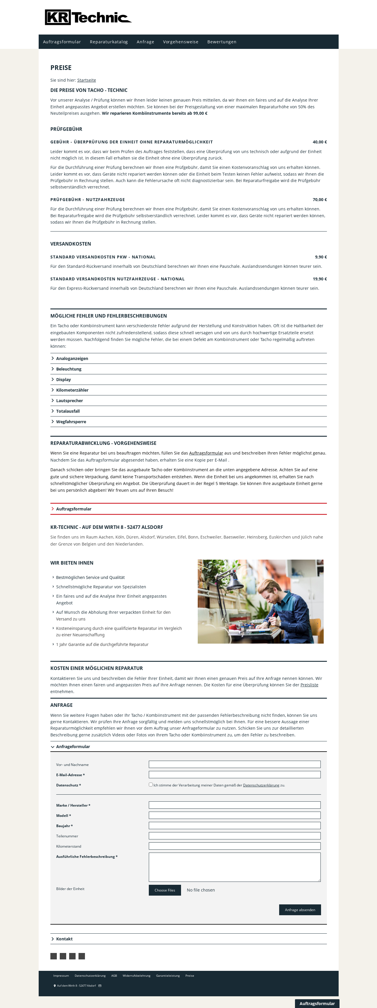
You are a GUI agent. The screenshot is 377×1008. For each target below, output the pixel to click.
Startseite (86, 80)
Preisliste (309, 685)
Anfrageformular (73, 746)
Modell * (63, 815)
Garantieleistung (168, 975)
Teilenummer (67, 836)
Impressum (61, 975)
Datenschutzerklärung (261, 785)
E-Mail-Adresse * (70, 774)
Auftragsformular (73, 509)
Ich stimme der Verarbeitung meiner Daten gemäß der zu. (217, 785)
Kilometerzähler (72, 390)
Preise (189, 975)
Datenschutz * (68, 785)
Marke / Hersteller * (73, 805)
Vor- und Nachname (72, 764)
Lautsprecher (69, 400)
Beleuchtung (68, 369)
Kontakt (64, 939)
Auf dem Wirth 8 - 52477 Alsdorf (74, 986)
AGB (114, 975)
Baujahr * (64, 825)
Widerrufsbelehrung (136, 975)
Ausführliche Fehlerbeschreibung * (87, 856)
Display (63, 379)
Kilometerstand (68, 846)
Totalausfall (68, 411)
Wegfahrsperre (71, 421)
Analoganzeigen (72, 358)
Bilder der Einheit (70, 888)
